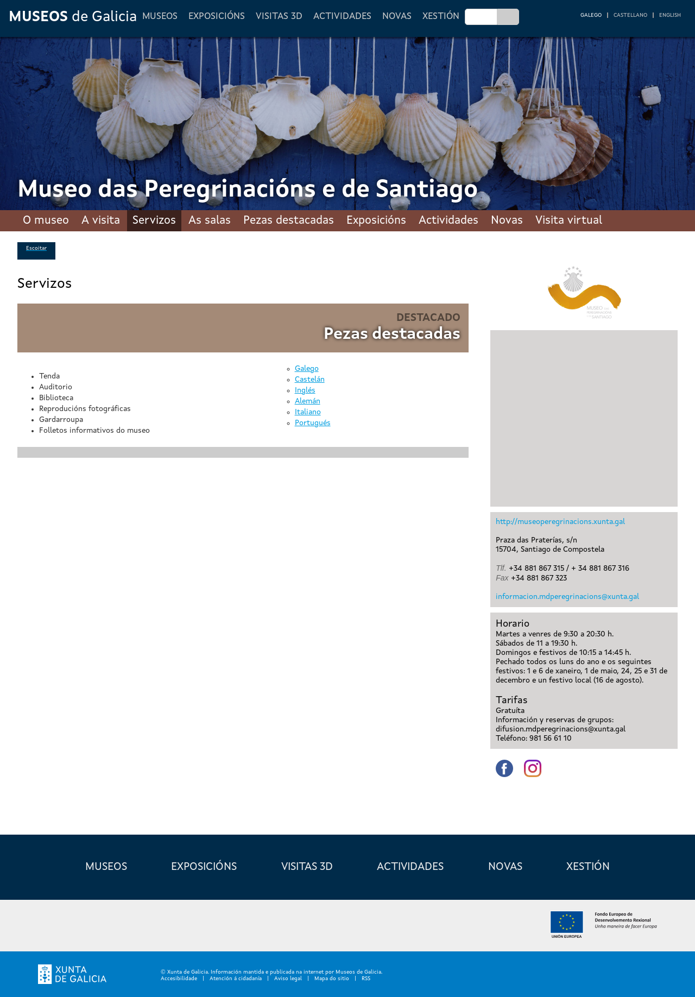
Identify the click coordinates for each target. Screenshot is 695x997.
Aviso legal (288, 978)
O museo (46, 220)
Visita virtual (568, 220)
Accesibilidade (179, 978)
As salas (209, 220)
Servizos (154, 220)
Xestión (440, 16)
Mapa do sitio (331, 978)
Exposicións (216, 16)
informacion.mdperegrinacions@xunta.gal (567, 597)
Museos (160, 16)
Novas (397, 16)
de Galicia (73, 17)
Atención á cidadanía (236, 978)
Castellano (630, 15)
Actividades (342, 16)
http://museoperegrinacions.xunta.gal (560, 522)
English (670, 15)
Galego (307, 369)
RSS (366, 978)
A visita (100, 220)
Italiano (308, 412)
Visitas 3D (279, 16)
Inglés (305, 390)
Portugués (313, 423)
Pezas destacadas (288, 220)
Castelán (310, 379)
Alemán (307, 401)
